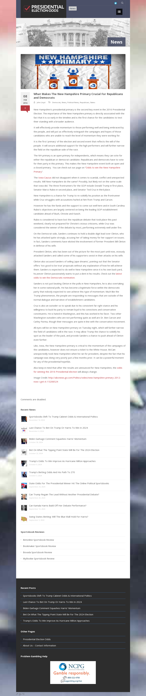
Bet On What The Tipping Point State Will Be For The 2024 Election (64, 449)
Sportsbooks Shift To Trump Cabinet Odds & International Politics (63, 416)
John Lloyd (41, 102)
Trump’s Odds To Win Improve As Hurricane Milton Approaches (62, 461)
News (73, 8)
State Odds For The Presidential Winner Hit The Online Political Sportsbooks (69, 483)
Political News (73, 102)
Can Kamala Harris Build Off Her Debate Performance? (57, 505)
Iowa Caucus (44, 177)
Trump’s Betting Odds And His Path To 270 (52, 472)
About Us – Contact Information (39, 645)
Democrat (56, 102)
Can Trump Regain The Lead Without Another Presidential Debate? (64, 494)
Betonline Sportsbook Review (38, 539)
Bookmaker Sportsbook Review (39, 546)
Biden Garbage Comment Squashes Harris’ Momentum (57, 438)
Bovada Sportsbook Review (37, 552)
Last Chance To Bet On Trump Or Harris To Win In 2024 (58, 427)
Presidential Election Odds (37, 639)
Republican (84, 102)
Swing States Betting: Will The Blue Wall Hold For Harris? (58, 516)
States (92, 102)
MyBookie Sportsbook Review (38, 558)
